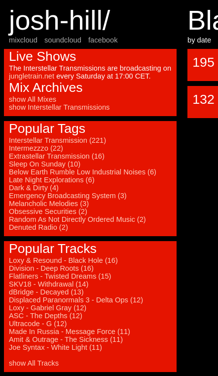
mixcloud (23, 40)
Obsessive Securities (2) (48, 211)
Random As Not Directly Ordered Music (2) (77, 219)
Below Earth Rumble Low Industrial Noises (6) (82, 172)
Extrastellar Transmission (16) (57, 156)
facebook (102, 40)
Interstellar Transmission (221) (57, 140)
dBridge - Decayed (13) (46, 292)
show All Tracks (34, 363)
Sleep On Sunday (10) (44, 164)
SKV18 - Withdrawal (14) (48, 284)
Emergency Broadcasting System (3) (68, 196)
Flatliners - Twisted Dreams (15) (60, 276)
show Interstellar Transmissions (59, 107)
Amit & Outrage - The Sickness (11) (66, 339)
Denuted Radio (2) (38, 227)
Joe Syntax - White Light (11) (55, 347)
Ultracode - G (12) (38, 324)
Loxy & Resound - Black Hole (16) (63, 260)
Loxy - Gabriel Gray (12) (47, 308)
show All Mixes (32, 99)
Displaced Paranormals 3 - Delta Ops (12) (76, 300)
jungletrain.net (31, 76)
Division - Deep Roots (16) (51, 268)
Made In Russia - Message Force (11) (69, 331)
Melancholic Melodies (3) (49, 204)
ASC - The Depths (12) (45, 316)
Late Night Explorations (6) (52, 180)
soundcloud (62, 40)
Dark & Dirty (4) (34, 188)
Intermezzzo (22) (36, 148)
